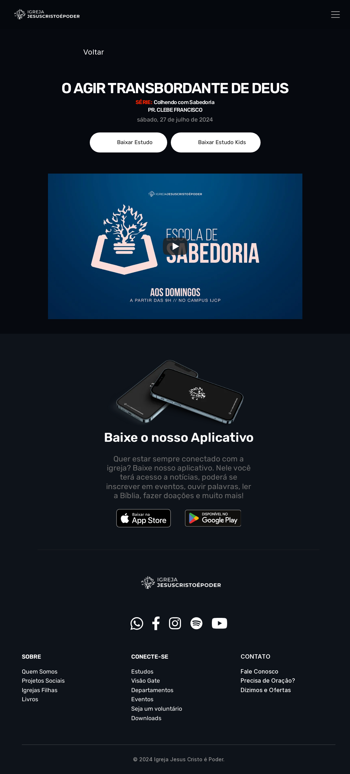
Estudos (142, 671)
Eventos (142, 699)
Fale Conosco (259, 671)
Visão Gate (145, 680)
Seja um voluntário (156, 708)
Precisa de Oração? (268, 680)
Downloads (146, 718)
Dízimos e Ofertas (266, 690)
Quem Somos (39, 671)
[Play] (175, 246)
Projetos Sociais (43, 680)
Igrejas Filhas (39, 690)
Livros (30, 699)
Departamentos (152, 690)
